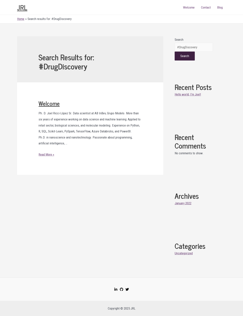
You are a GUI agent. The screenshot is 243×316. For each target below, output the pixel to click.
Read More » (46, 154)
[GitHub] (121, 289)
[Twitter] (127, 289)
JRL (22, 7)
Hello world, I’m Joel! (188, 94)
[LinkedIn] (116, 289)
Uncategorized (184, 253)
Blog (220, 7)
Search (179, 39)
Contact (206, 7)
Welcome (189, 7)
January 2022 (183, 203)
